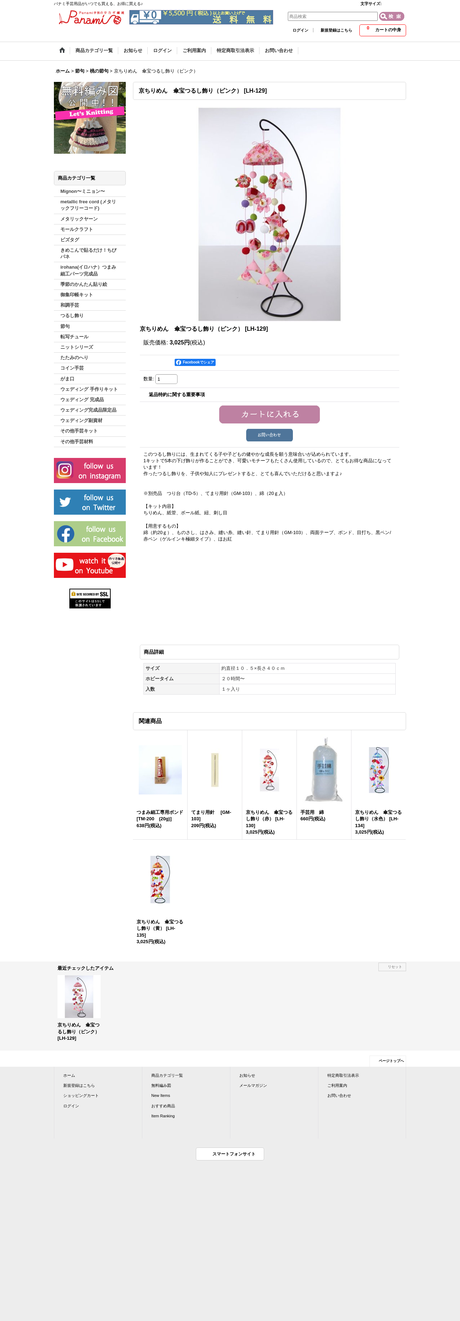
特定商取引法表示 (343, 1075)
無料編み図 (161, 1085)
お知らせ (247, 1075)
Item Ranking (163, 1116)
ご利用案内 (337, 1085)
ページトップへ (391, 1061)
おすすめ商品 (163, 1106)
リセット (395, 967)
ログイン (300, 30)
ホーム (69, 1075)
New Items (160, 1095)
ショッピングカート (81, 1095)
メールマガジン (253, 1085)
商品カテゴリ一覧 (167, 1075)
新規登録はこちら (336, 30)
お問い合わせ (339, 1095)
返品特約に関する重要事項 (177, 394)
